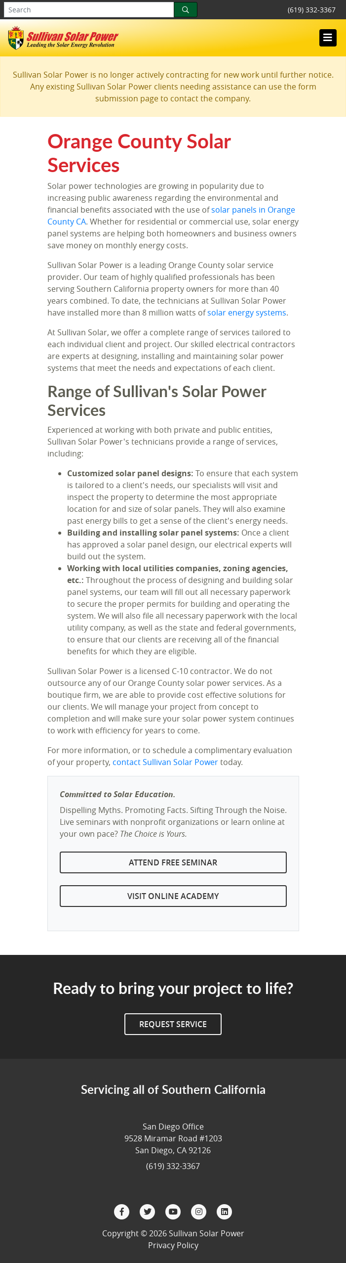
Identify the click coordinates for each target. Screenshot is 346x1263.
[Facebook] (123, 1210)
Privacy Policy (173, 1245)
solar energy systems (246, 312)
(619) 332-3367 (312, 9)
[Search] (185, 9)
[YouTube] (174, 1210)
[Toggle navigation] (327, 37)
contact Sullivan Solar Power (165, 762)
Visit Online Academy (173, 896)
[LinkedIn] (224, 1210)
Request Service (173, 1024)
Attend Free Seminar (173, 862)
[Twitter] (148, 1210)
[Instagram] (200, 1210)
